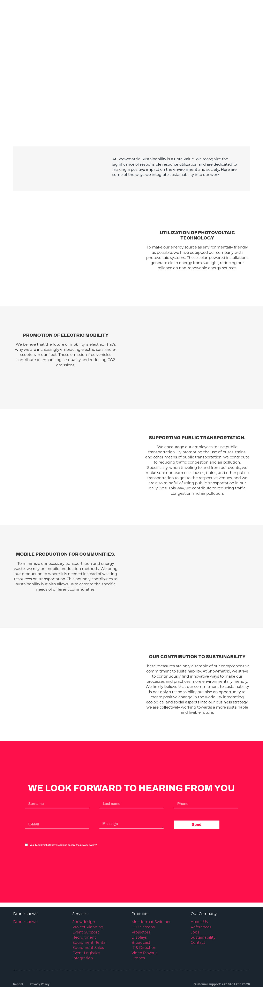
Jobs (195, 905)
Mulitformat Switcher (151, 895)
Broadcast (141, 915)
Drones (138, 931)
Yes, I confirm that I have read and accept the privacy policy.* (63, 818)
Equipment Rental (89, 915)
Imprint (18, 957)
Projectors (141, 905)
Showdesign (83, 895)
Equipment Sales (88, 921)
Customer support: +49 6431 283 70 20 (222, 957)
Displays (139, 910)
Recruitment (84, 910)
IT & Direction (144, 921)
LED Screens (143, 900)
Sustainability (203, 910)
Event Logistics (86, 926)
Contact (198, 915)
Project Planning (87, 900)
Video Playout (144, 926)
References (201, 900)
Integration (82, 931)
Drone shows (25, 895)
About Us (199, 895)
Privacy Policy (40, 957)
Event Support (85, 905)
